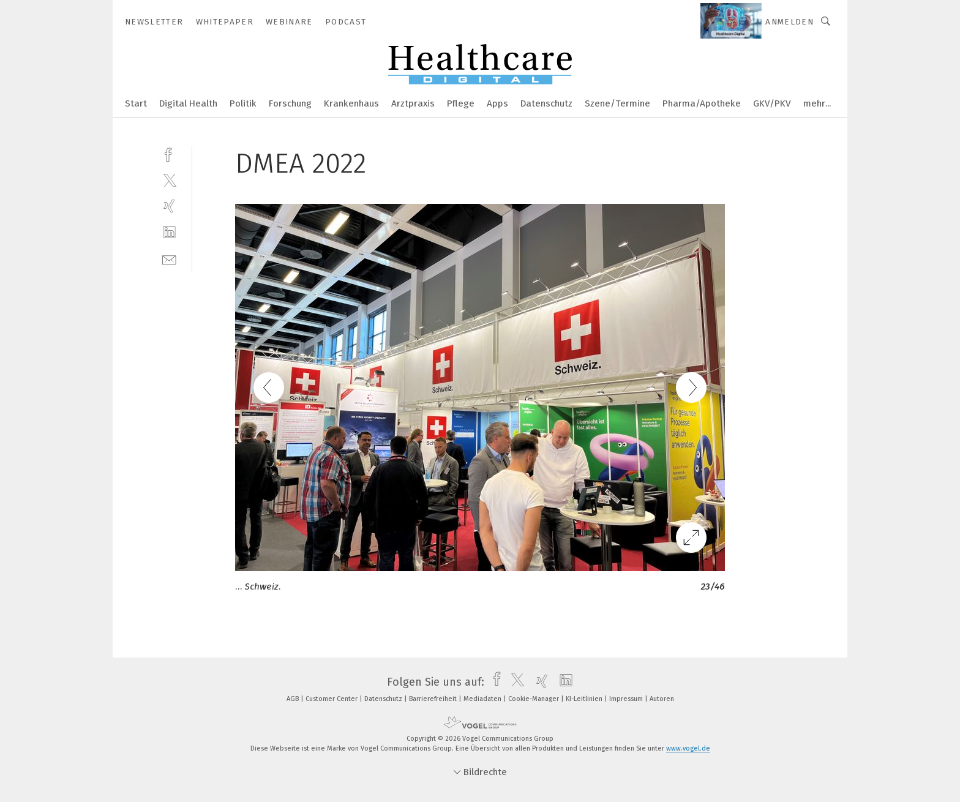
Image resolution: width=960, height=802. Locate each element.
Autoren (662, 699)
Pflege (460, 103)
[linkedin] (169, 232)
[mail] (169, 258)
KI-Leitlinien (585, 699)
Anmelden (789, 22)
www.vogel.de (688, 748)
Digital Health (188, 103)
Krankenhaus (351, 103)
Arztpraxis (413, 103)
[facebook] (169, 153)
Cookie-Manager (534, 699)
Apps (497, 103)
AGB (294, 699)
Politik (243, 103)
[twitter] (169, 179)
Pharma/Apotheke (701, 103)
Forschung (290, 103)
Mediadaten (483, 699)
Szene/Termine (617, 103)
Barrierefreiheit (434, 699)
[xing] (169, 206)
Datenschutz (546, 103)
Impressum (627, 699)
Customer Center (332, 699)
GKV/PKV (772, 103)
